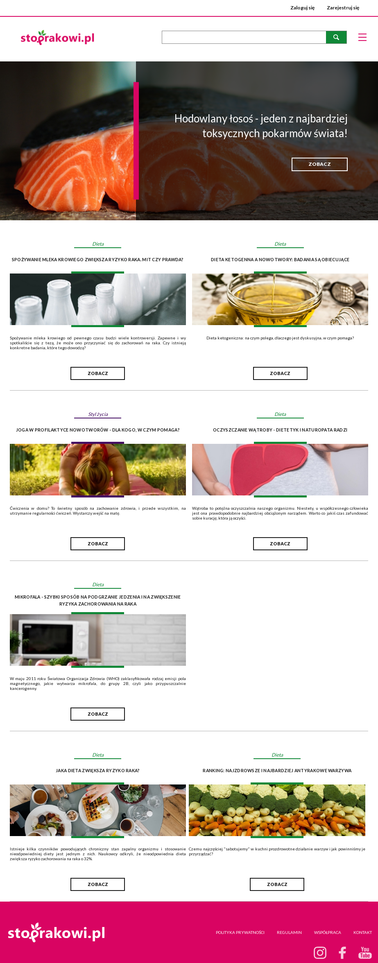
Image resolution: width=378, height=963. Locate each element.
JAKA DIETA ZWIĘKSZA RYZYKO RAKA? (98, 770)
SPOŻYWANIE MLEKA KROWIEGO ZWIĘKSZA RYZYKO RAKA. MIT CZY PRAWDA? (98, 259)
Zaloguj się (302, 8)
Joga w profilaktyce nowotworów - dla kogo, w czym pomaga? (98, 429)
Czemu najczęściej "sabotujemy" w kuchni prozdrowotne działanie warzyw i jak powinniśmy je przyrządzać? (277, 851)
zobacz (319, 164)
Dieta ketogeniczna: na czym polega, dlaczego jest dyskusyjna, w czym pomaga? (280, 337)
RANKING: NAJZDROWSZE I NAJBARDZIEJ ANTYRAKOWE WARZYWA (277, 770)
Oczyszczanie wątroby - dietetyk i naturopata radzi (280, 429)
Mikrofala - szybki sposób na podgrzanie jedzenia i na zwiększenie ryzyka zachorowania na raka (98, 600)
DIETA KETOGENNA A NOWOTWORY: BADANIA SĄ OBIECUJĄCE (280, 259)
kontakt (362, 932)
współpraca (327, 932)
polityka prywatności (240, 932)
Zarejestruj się (343, 8)
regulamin (289, 932)
